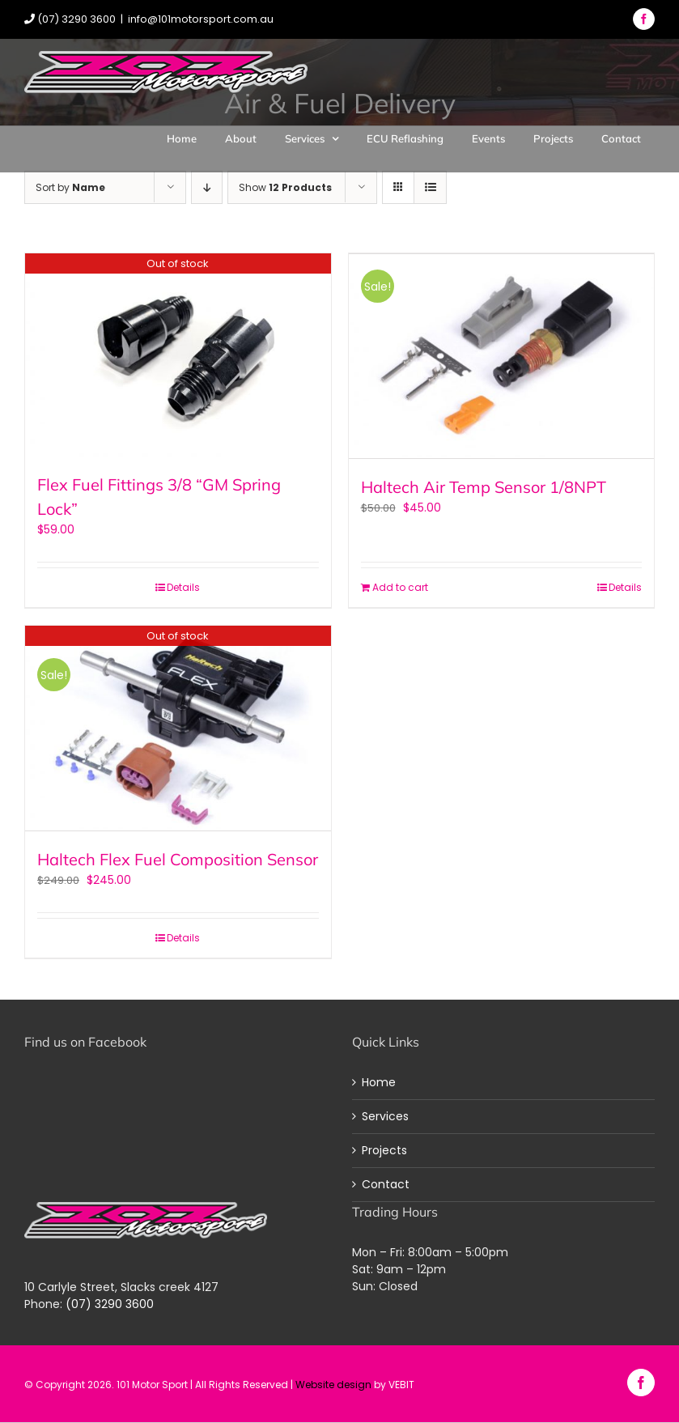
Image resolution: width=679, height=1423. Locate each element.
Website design (333, 1382)
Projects (384, 1149)
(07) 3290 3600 (110, 1301)
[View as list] (430, 187)
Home (379, 1081)
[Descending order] (207, 187)
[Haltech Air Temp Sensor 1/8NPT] (502, 355)
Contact (386, 1183)
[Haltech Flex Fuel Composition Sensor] (178, 727)
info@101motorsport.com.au (201, 19)
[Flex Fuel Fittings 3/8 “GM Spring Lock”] (178, 355)
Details (183, 587)
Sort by (70, 187)
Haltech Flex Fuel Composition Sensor (177, 857)
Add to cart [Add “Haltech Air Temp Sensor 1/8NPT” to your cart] (400, 587)
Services (385, 1115)
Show (285, 187)
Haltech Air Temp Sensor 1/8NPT (483, 484)
